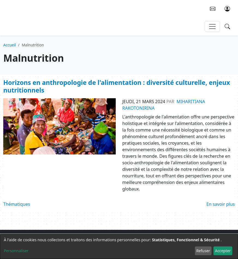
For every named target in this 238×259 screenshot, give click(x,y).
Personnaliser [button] (16, 250)
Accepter (223, 250)
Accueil (9, 44)
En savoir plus (220, 204)
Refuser (203, 250)
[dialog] (119, 246)
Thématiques (16, 204)
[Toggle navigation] (212, 26)
